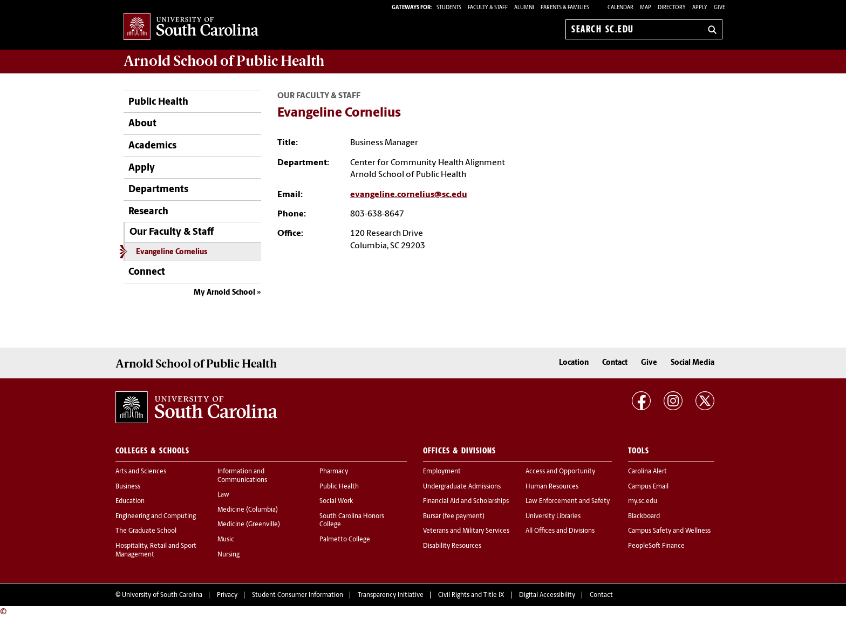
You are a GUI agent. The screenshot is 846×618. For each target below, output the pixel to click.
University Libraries (553, 516)
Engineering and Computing (155, 516)
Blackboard (644, 516)
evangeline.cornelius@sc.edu (408, 195)
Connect (146, 272)
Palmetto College (344, 539)
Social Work (336, 501)
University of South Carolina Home (191, 27)
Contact (614, 363)
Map (645, 8)
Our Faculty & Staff (171, 232)
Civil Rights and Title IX (471, 595)
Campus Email (648, 487)
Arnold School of (224, 61)
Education (130, 501)
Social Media (692, 363)
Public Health (158, 102)
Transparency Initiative (391, 595)
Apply (699, 8)
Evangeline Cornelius (171, 252)
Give (719, 8)
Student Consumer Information (297, 595)
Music (225, 539)
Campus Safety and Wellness (669, 531)
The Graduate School (145, 531)
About (142, 124)
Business (127, 487)
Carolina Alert (647, 471)
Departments (158, 190)
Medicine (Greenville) (248, 524)
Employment (442, 471)
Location (574, 363)
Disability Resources (452, 546)
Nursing (228, 555)
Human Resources (552, 487)
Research (148, 212)
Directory (672, 8)
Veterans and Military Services (466, 531)
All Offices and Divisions (560, 531)
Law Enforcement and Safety (568, 501)
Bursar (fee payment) (454, 516)
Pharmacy (333, 471)
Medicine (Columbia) (247, 510)
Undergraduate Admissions (462, 487)
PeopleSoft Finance (656, 546)
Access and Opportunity (560, 471)
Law (223, 495)
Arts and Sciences (140, 471)
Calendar (620, 8)
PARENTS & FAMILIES (565, 8)
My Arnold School (224, 293)
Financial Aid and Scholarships (466, 501)
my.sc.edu (642, 501)
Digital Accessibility (547, 595)
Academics (152, 146)
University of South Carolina (162, 595)
